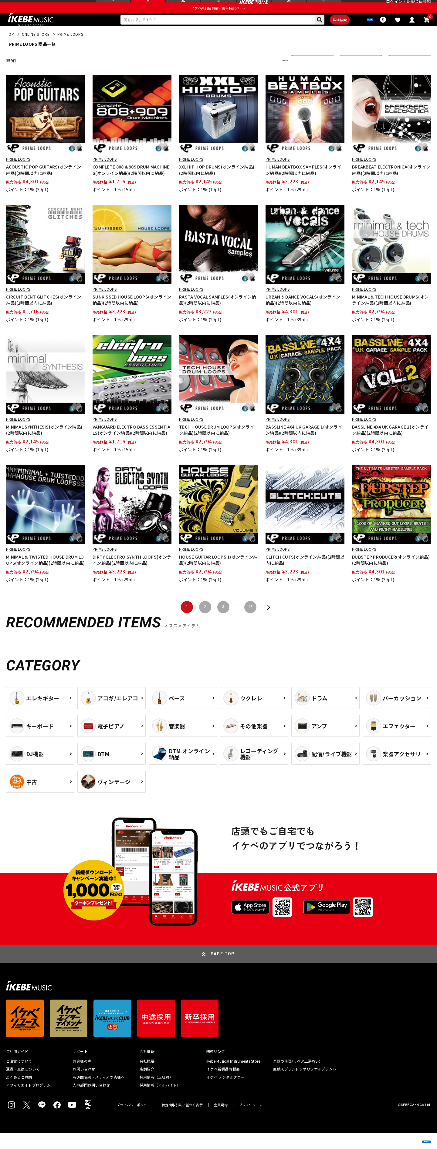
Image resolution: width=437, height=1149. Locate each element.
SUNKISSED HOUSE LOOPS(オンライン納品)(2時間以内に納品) (132, 315)
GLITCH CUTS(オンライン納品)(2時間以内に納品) (305, 575)
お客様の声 (82, 1077)
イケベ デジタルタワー (225, 1093)
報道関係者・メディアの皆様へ (98, 1093)
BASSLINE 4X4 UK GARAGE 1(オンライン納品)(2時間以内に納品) (304, 445)
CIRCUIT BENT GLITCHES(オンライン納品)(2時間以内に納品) (43, 315)
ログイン (394, 7)
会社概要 (147, 1077)
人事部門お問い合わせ (91, 1101)
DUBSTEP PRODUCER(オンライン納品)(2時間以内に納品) (391, 575)
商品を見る (403, 1135)
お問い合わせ (84, 1085)
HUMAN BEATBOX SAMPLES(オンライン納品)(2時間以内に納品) (303, 185)
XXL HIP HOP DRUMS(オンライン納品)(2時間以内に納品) (216, 185)
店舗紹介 (147, 1085)
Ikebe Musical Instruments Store (233, 1077)
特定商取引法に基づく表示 (182, 1120)
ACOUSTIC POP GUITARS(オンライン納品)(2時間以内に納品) (43, 185)
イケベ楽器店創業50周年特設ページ (218, 20)
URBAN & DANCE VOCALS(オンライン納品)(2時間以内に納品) (303, 315)
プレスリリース (251, 1120)
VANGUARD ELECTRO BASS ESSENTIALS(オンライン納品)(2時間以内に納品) (131, 445)
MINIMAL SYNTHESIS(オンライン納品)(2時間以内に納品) (44, 445)
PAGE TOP (223, 969)
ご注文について (19, 1077)
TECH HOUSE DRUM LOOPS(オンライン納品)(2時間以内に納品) (216, 445)
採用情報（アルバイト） (160, 1101)
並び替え (303, 75)
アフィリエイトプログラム (28, 1101)
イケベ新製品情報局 (223, 1085)
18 (250, 622)
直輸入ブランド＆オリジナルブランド (304, 1085)
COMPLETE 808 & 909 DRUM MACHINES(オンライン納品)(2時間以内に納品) (131, 185)
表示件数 (400, 75)
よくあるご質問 (19, 1093)
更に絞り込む (258, 75)
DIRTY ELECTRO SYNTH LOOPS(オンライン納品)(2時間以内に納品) (132, 575)
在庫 (348, 75)
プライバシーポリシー (134, 1120)
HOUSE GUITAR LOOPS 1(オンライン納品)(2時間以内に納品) (218, 575)
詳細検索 (322, 33)
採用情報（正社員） (156, 1093)
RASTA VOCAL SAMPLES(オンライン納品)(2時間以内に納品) (217, 315)
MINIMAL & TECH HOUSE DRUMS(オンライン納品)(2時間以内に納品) (390, 315)
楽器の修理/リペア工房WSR (296, 1077)
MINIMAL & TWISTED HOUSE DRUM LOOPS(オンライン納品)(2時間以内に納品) (45, 575)
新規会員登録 (419, 7)
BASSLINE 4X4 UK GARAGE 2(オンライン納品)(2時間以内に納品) (390, 445)
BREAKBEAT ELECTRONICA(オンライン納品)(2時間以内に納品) (391, 185)
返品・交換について (22, 1085)
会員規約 (221, 1120)
